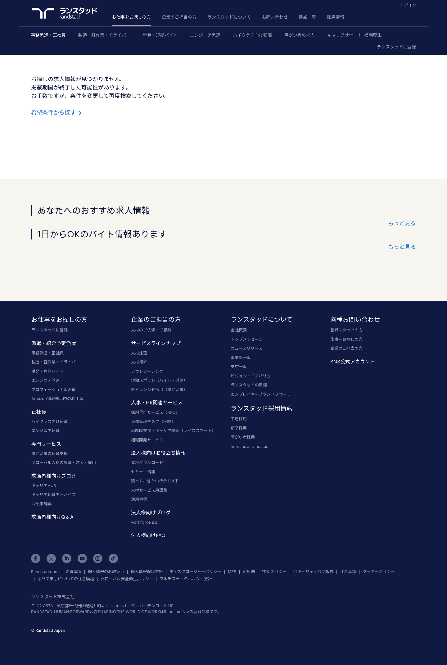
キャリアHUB (43, 485)
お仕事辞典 (41, 503)
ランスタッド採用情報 (262, 408)
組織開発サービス (147, 439)
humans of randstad (250, 446)
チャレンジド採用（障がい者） (159, 389)
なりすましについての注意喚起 (66, 579)
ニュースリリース (246, 348)
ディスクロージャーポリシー (195, 572)
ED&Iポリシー (274, 572)
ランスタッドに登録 (396, 46)
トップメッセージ (247, 339)
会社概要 (239, 329)
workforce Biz (144, 522)
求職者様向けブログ (53, 476)
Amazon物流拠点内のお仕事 (57, 398)
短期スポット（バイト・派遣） (159, 380)
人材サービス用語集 (149, 490)
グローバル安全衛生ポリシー (127, 579)
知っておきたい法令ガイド (155, 480)
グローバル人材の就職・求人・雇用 (63, 462)
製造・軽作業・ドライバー (104, 35)
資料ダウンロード (147, 462)
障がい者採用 (243, 437)
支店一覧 (239, 366)
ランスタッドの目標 (249, 384)
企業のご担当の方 (179, 17)
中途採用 (239, 418)
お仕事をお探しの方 (131, 17)
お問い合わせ (275, 17)
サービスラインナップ (156, 343)
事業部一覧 (241, 357)
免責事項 (73, 572)
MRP (232, 572)
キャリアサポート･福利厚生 (354, 35)
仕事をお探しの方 (346, 339)
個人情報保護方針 (147, 572)
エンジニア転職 (45, 430)
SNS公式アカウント (352, 361)
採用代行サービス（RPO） (155, 412)
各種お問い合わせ (355, 319)
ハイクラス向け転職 (252, 35)
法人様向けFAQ (148, 535)
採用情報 (335, 17)
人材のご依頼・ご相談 (151, 329)
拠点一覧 (307, 17)
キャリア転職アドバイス (53, 494)
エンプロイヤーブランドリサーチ (261, 394)
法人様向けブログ (151, 512)
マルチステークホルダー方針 (186, 579)
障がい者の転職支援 (49, 453)
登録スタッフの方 (346, 329)
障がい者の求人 (299, 35)
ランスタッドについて (229, 17)
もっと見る (402, 223)
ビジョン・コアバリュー (253, 375)
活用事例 (139, 499)
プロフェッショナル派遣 (53, 389)
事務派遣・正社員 (48, 35)
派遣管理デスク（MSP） (153, 421)
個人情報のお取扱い (106, 572)
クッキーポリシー (379, 572)
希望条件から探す (57, 112)
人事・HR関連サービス (157, 402)
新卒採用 (239, 428)
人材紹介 (139, 361)
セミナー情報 (143, 471)
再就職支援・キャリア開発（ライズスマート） (173, 430)
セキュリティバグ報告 (313, 572)
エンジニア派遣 (205, 35)
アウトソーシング (147, 371)
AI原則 (249, 572)
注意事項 (348, 572)
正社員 (38, 412)
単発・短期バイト (160, 35)
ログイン (408, 5)
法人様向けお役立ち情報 (158, 453)
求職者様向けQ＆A (52, 517)
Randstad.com (45, 572)
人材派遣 (139, 352)
